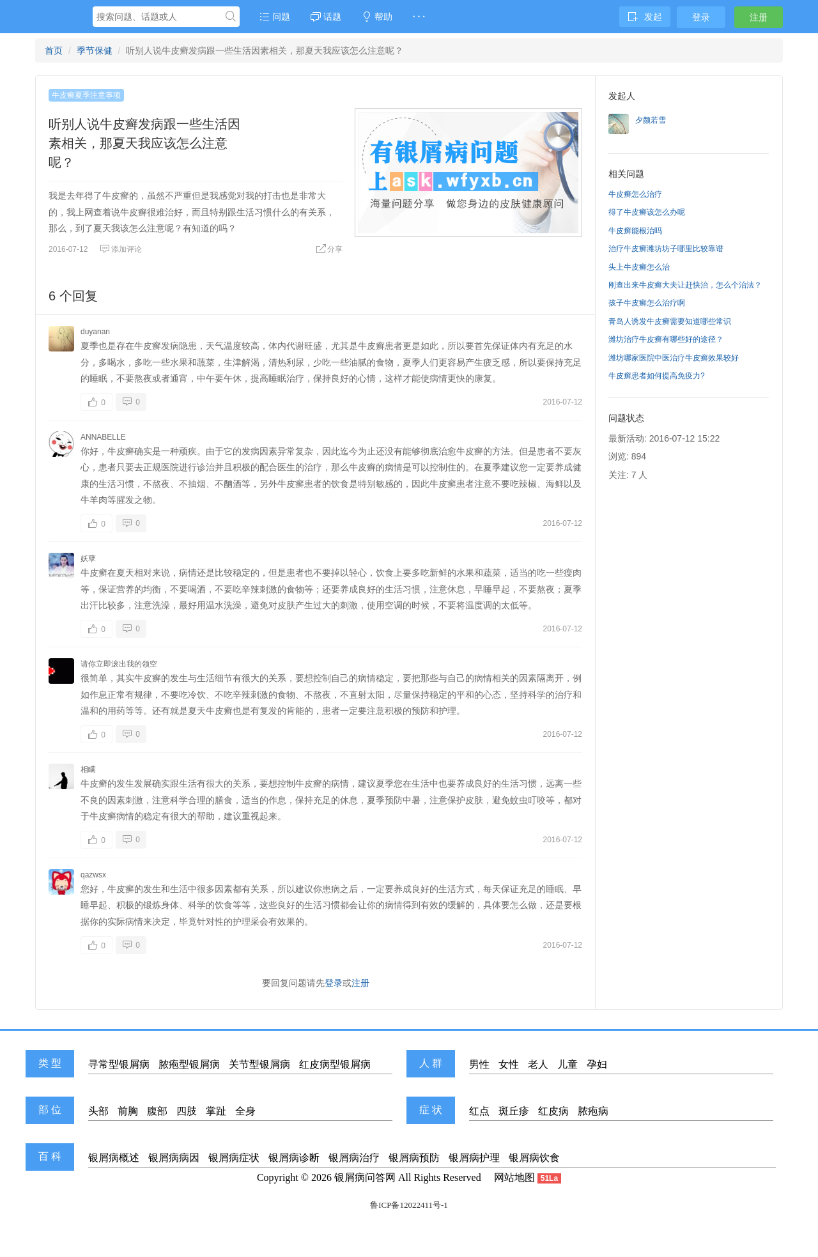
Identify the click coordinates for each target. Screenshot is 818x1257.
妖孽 (88, 558)
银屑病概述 (113, 1157)
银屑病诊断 (294, 1157)
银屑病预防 (414, 1157)
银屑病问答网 (365, 1177)
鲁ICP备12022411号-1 (409, 1205)
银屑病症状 (233, 1157)
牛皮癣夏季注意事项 (86, 95)
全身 (245, 1111)
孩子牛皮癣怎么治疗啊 (646, 302)
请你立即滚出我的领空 (119, 663)
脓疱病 (593, 1111)
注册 (759, 17)
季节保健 (94, 50)
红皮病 (553, 1111)
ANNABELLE (103, 437)
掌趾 (216, 1111)
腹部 (157, 1111)
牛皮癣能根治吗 (635, 230)
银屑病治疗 (354, 1157)
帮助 (377, 17)
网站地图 (514, 1177)
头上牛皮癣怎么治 (639, 267)
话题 (326, 17)
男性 (479, 1064)
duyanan (95, 331)
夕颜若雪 (650, 120)
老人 (538, 1064)
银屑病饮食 (534, 1157)
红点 (479, 1111)
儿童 (567, 1064)
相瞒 (88, 769)
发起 (645, 17)
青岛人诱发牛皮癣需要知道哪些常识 (669, 321)
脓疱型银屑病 (189, 1064)
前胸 (128, 1111)
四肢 (186, 1111)
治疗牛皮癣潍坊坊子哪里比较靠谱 (665, 248)
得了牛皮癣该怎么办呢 (646, 212)
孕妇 (597, 1064)
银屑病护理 (474, 1157)
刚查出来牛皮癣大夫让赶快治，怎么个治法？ (685, 285)
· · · (419, 17)
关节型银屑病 (259, 1064)
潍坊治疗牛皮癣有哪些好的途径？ (665, 339)
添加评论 (121, 249)
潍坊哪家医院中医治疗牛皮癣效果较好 (673, 357)
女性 (508, 1064)
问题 (274, 17)
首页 (54, 50)
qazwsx (93, 874)
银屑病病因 (173, 1157)
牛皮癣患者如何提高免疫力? (656, 375)
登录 (701, 17)
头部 (98, 1111)
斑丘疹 (513, 1111)
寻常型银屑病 (119, 1064)
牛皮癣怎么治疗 (635, 194)
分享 (329, 249)
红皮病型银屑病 (335, 1064)
